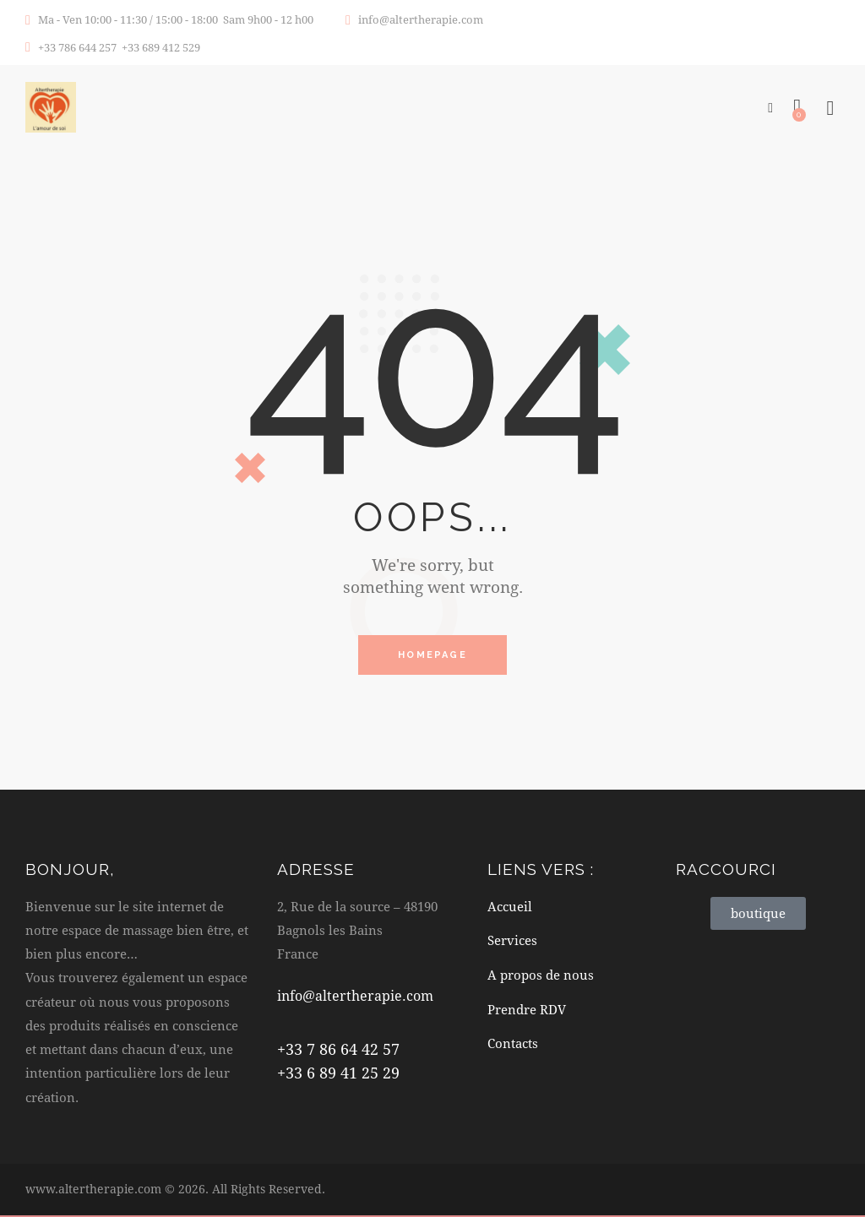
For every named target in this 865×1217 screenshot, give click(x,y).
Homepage (432, 655)
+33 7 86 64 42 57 (338, 1050)
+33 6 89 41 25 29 (338, 1074)
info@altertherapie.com (358, 997)
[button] (770, 106)
